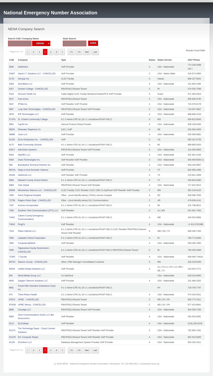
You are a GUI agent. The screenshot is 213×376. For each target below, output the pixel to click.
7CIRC (12, 257)
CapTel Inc (23, 124)
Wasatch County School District (33, 180)
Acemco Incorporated (28, 205)
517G (11, 79)
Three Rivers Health (27, 294)
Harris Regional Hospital (29, 195)
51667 (12, 73)
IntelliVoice (23, 67)
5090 (11, 67)
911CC (12, 330)
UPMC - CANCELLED (28, 299)
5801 (11, 124)
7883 (11, 243)
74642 (12, 224)
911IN (12, 342)
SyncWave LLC (25, 84)
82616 (12, 269)
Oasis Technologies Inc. (29, 160)
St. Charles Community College (33, 119)
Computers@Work (26, 243)
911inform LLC (25, 342)
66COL (12, 170)
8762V (12, 299)
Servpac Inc (23, 79)
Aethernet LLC (25, 175)
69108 (12, 175)
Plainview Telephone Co (29, 129)
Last (95, 52)
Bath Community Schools (30, 144)
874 (11, 294)
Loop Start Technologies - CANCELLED (36, 109)
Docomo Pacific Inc (27, 94)
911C (11, 323)
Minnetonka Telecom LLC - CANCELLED (37, 190)
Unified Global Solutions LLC (31, 269)
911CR (12, 337)
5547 (11, 104)
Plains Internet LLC (27, 231)
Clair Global (23, 185)
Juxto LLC (22, 134)
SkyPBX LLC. (24, 155)
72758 (12, 200)
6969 (11, 185)
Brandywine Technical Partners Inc (34, 165)
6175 (11, 144)
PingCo (21, 224)
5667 (11, 109)
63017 (12, 149)
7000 (11, 195)
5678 (11, 114)
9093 (11, 316)
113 (71, 52)
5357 (11, 89)
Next (87, 52)
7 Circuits (22, 257)
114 (78, 52)
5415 (11, 94)
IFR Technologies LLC (28, 114)
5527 (11, 99)
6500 (11, 160)
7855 (11, 238)
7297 (11, 205)
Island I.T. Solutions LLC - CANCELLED (37, 73)
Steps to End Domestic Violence (33, 170)
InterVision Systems (27, 149)
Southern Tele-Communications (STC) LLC (38, 210)
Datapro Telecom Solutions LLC (33, 281)
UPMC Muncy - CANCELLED (32, 304)
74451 (12, 217)
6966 (11, 180)
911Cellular (23, 323)
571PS (12, 119)
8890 (11, 309)
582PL (12, 129)
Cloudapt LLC (24, 309)
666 (11, 165)
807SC (12, 262)
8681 (11, 287)
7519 (11, 231)
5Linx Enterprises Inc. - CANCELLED (35, 139)
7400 (11, 210)
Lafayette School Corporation (31, 238)
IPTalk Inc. (23, 104)
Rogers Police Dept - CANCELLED (34, 200)
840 (11, 275)
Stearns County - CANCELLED (32, 262)
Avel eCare (23, 99)
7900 (11, 250)
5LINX (12, 139)
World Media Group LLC (29, 275)
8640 (11, 281)
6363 (11, 155)
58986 (12, 134)
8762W (12, 304)
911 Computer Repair (28, 337)
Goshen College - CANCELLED (33, 89)
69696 (12, 190)
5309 (11, 84)
